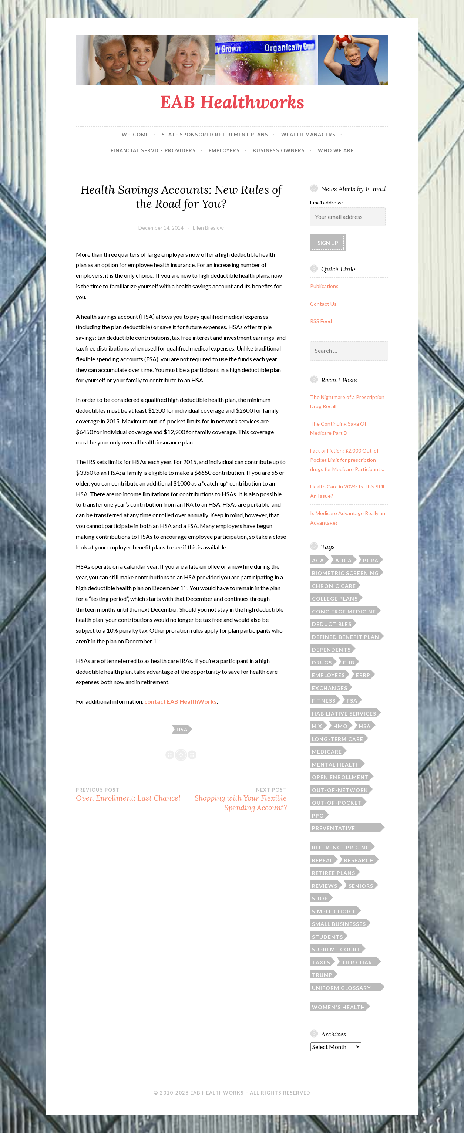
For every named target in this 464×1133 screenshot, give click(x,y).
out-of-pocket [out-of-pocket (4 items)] (337, 802)
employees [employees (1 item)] (328, 675)
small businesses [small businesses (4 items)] (339, 924)
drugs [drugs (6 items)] (322, 662)
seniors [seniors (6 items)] (361, 886)
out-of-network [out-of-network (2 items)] (340, 790)
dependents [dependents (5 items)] (331, 649)
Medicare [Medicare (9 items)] (327, 751)
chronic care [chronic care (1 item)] (334, 586)
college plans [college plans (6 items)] (335, 598)
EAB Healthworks (232, 101)
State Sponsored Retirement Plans (215, 135)
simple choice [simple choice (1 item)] (334, 911)
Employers (224, 150)
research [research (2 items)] (359, 860)
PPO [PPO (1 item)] (318, 815)
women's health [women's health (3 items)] (338, 1007)
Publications (324, 286)
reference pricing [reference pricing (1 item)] (341, 847)
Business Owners (279, 150)
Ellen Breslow (208, 227)
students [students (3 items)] (327, 937)
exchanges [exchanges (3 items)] (329, 688)
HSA (182, 730)
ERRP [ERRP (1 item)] (363, 675)
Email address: (326, 202)
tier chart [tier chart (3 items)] (359, 962)
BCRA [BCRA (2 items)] (371, 560)
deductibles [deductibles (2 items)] (332, 624)
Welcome (135, 135)
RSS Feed (321, 321)
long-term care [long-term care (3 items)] (337, 739)
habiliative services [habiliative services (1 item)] (344, 713)
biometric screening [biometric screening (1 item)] (345, 573)
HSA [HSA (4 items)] (365, 726)
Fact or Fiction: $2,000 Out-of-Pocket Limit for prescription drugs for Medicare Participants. (347, 459)
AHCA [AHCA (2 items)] (343, 560)
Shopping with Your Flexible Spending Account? (234, 799)
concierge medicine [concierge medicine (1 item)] (344, 611)
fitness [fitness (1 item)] (324, 700)
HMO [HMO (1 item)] (340, 726)
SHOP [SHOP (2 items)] (320, 898)
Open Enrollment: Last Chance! (128, 794)
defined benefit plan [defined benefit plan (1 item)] (345, 637)
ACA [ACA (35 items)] (318, 560)
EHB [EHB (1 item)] (348, 662)
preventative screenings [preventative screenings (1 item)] (333, 828)
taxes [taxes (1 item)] (321, 962)
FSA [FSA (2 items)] (352, 700)
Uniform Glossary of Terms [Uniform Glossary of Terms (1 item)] (341, 988)
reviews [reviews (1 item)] (324, 886)
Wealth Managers (308, 135)
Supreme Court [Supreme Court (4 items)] (336, 949)
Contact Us (323, 304)
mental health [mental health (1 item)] (336, 764)
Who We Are (336, 150)
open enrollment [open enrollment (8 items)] (340, 777)
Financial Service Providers (153, 150)
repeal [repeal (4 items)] (322, 860)
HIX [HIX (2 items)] (317, 726)
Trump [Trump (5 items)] (322, 975)
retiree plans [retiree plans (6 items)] (333, 873)
